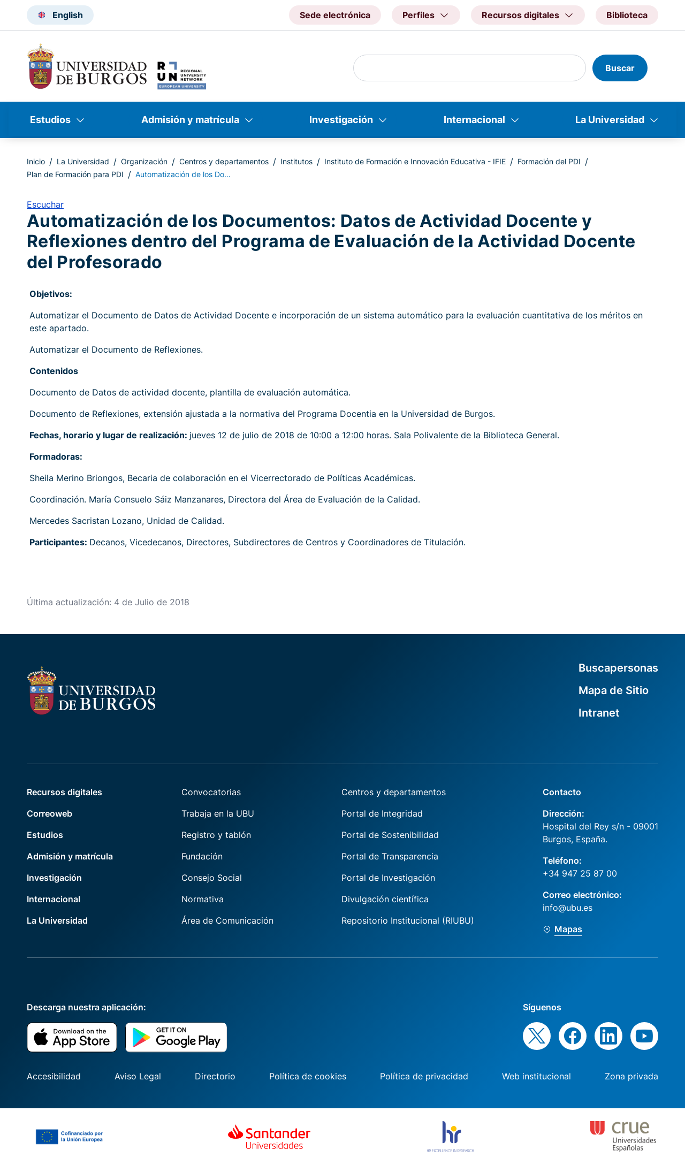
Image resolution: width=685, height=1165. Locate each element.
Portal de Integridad (382, 813)
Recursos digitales (64, 792)
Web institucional (536, 1076)
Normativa (202, 899)
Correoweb (49, 813)
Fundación (202, 856)
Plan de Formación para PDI (75, 174)
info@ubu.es (567, 907)
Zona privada (631, 1076)
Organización (144, 161)
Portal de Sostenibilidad (390, 834)
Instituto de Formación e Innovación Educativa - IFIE (415, 161)
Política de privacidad (424, 1076)
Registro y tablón (216, 834)
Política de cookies (307, 1076)
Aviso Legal (138, 1076)
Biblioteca (627, 15)
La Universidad (609, 119)
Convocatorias (211, 792)
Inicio (36, 161)
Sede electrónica (335, 15)
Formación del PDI (549, 161)
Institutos (296, 161)
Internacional (474, 119)
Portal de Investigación (388, 877)
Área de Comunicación (227, 920)
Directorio (215, 1076)
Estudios (50, 119)
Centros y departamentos (224, 161)
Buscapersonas (618, 667)
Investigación (341, 119)
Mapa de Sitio (614, 690)
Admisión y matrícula (190, 119)
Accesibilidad (54, 1076)
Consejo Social (211, 877)
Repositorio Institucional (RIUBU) (407, 920)
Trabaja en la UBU (217, 813)
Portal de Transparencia (389, 856)
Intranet (599, 712)
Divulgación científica (385, 899)
